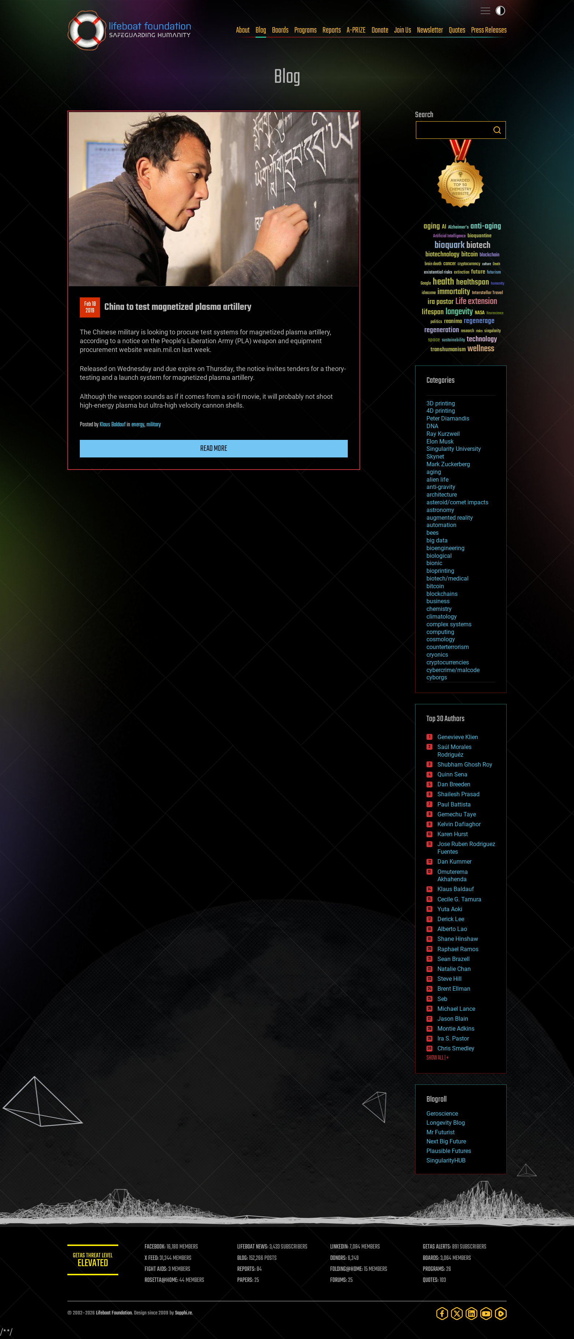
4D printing (440, 410)
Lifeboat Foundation (114, 1313)
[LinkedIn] (471, 1313)
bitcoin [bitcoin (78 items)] (469, 255)
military (153, 425)
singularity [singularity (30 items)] (492, 331)
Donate (380, 30)
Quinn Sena (452, 774)
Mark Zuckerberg (448, 464)
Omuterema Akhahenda (452, 875)
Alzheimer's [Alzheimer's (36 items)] (458, 227)
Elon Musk (440, 441)
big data (437, 540)
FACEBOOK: (155, 1247)
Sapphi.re (183, 1313)
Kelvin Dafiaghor (459, 824)
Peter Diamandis (447, 418)
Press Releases (489, 30)
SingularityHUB (446, 1160)
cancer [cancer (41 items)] (449, 264)
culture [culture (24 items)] (486, 264)
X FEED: (152, 1258)
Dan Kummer (454, 861)
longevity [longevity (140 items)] (459, 312)
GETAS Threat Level (93, 1261)
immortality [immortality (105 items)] (453, 292)
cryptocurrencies (447, 662)
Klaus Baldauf (113, 425)
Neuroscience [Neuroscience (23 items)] (495, 314)
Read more (213, 448)
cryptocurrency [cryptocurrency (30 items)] (469, 264)
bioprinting (440, 570)
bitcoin (435, 586)
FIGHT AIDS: (156, 1269)
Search (497, 130)
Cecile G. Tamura (459, 899)
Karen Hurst (452, 834)
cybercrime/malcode (453, 670)
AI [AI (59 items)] (444, 227)
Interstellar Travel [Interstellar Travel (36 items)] (487, 293)
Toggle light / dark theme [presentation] (500, 10)
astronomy (440, 510)
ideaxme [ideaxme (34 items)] (429, 293)
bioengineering (445, 548)
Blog (261, 30)
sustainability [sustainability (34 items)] (453, 340)
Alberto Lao (452, 929)
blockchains (442, 593)
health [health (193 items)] (443, 282)
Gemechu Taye (456, 814)
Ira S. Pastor (453, 1038)
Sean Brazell (453, 959)
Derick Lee (450, 919)
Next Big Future (446, 1141)
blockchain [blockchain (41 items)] (489, 255)
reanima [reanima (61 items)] (453, 321)
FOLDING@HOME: (347, 1269)
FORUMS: (339, 1280)
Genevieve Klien (457, 737)
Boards (280, 30)
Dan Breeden (453, 784)
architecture (441, 494)
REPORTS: (247, 1269)
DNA (432, 426)
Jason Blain (452, 1018)
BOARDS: (431, 1258)
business (438, 601)
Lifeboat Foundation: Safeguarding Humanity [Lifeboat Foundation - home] (129, 30)
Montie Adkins (455, 1028)
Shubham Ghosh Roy (464, 764)
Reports (332, 30)
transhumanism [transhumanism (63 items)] (448, 349)
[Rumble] (501, 1313)
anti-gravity (440, 486)
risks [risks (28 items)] (479, 331)
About (243, 30)
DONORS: (339, 1258)
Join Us (402, 30)
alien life (437, 479)
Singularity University (453, 448)
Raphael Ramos (457, 949)
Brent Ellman (453, 988)
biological (439, 555)
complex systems (448, 624)
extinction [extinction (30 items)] (461, 272)
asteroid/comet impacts (457, 502)
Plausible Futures (448, 1150)
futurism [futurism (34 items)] (494, 272)
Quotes (457, 30)
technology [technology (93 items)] (482, 339)
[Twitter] (457, 1313)
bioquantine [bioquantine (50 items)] (479, 236)
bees (432, 532)
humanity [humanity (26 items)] (497, 284)
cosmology (440, 639)
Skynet (435, 456)
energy (137, 425)
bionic (434, 563)
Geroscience (442, 1113)
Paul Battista (454, 804)
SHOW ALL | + (437, 1058)
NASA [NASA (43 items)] (480, 313)
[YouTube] (486, 1313)
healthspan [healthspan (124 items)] (472, 282)
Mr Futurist (440, 1132)
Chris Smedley (455, 1048)
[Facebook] (442, 1313)
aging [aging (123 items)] (432, 226)
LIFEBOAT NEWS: (253, 1247)
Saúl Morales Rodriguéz (454, 750)
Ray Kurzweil (443, 433)
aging (433, 471)
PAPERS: (246, 1280)
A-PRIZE (356, 30)
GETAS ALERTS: (437, 1247)
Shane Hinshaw (457, 938)
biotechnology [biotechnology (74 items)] (442, 255)
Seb (442, 998)
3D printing (440, 403)
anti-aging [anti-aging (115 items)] (485, 226)
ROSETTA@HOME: (162, 1280)
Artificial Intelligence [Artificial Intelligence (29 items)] (449, 236)
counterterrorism (447, 646)
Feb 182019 (90, 307)
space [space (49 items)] (434, 340)
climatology (441, 616)
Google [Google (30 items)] (426, 283)
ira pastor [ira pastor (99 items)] (441, 302)
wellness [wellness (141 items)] (480, 349)
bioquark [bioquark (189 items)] (450, 245)
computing (440, 631)
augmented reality (449, 517)
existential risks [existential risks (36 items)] (438, 272)
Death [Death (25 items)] (496, 264)
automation (441, 525)
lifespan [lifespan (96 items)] (433, 312)
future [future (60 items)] (478, 271)
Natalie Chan (454, 968)
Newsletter (430, 30)
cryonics (437, 654)
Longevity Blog (445, 1122)
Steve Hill (449, 978)
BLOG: (243, 1258)
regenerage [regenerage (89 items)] (479, 321)
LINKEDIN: (340, 1247)
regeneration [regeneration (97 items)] (441, 330)
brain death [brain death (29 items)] (433, 264)
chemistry (439, 608)
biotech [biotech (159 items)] (478, 246)
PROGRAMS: (434, 1269)
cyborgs (436, 677)
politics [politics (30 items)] (436, 322)
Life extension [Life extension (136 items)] (476, 302)
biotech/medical (447, 578)
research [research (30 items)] (467, 331)
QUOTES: (431, 1280)
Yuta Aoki (449, 909)
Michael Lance (456, 1008)
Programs (305, 30)
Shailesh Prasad (458, 794)
